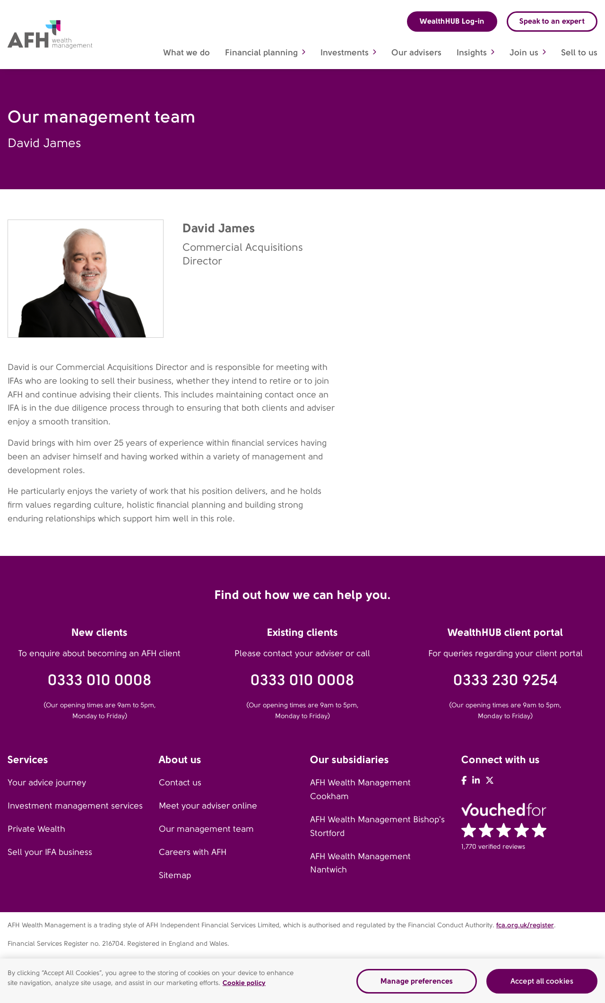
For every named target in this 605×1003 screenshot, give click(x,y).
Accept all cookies (541, 983)
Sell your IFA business (50, 852)
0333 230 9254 (505, 680)
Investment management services (75, 805)
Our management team (206, 829)
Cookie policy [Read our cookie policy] (244, 985)
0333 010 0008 (100, 680)
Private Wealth (36, 829)
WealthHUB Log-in (452, 21)
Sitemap (175, 875)
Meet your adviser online (208, 805)
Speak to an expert (552, 21)
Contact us (180, 782)
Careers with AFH (192, 852)
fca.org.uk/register (525, 925)
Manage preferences (416, 983)
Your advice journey (47, 782)
